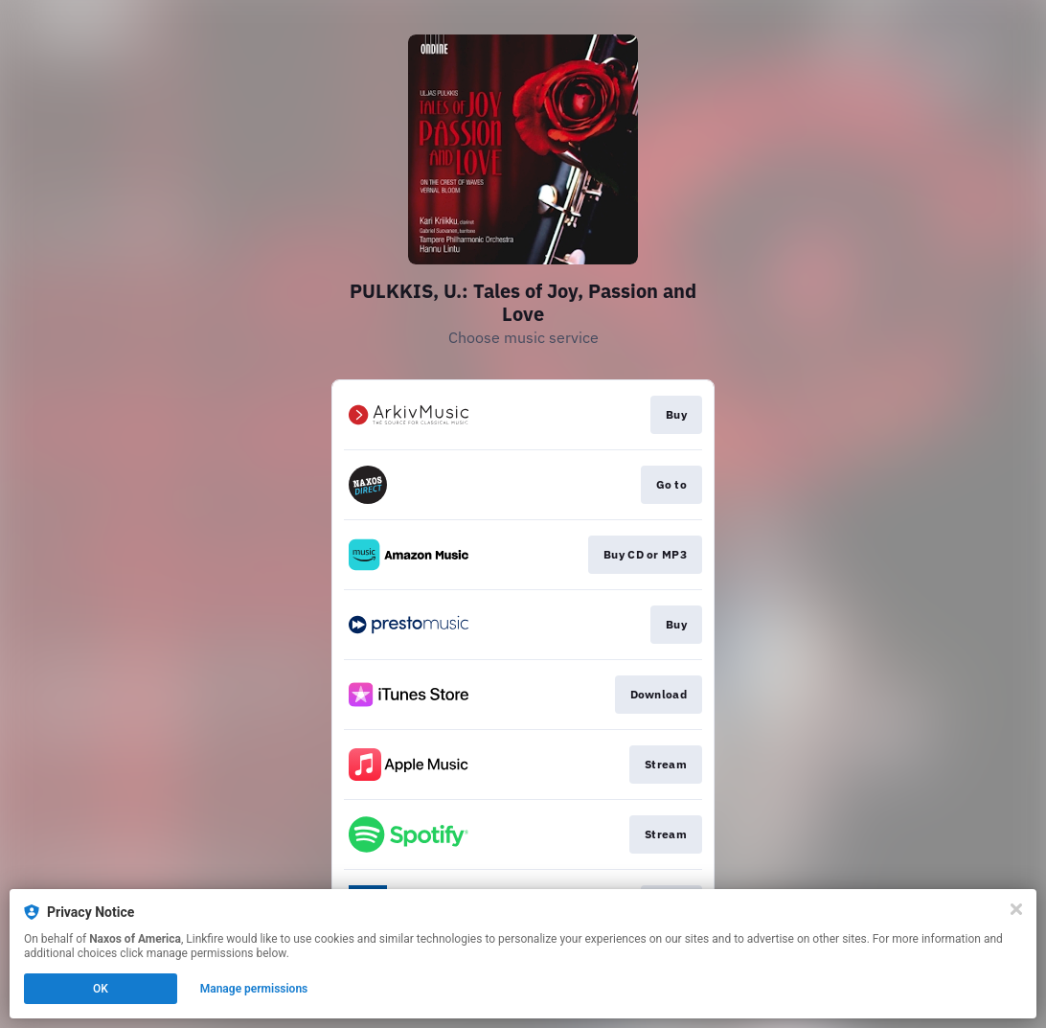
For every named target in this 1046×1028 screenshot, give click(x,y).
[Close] (1016, 909)
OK (100, 988)
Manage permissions (254, 988)
